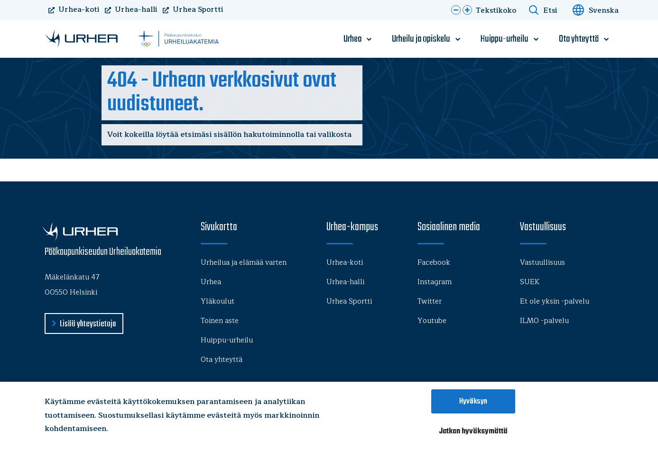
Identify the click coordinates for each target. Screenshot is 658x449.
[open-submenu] (369, 39)
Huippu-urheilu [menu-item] (504, 39)
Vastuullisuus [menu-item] (542, 263)
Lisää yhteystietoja (88, 324)
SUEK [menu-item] (529, 282)
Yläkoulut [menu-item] (217, 301)
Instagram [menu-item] (434, 282)
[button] (456, 10)
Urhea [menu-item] (352, 39)
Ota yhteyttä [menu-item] (579, 39)
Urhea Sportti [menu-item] (349, 301)
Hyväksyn (473, 401)
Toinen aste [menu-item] (220, 321)
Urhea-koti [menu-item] (344, 263)
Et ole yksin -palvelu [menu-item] (554, 301)
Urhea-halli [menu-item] (345, 282)
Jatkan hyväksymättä (473, 431)
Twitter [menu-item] (429, 301)
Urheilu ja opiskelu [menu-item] (421, 39)
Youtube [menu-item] (431, 321)
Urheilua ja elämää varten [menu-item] (244, 263)
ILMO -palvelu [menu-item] (544, 321)
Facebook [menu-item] (433, 263)
